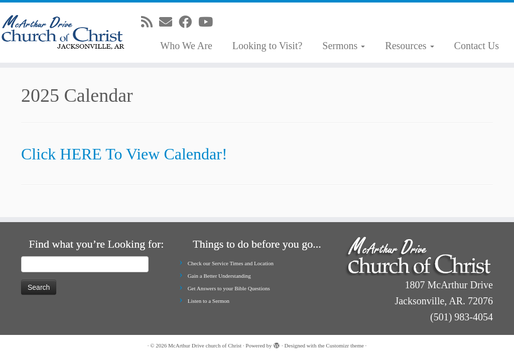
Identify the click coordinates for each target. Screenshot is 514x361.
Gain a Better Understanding (219, 276)
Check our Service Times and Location (231, 263)
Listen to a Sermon (208, 301)
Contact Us (476, 45)
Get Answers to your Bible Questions (229, 288)
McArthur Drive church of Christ (204, 345)
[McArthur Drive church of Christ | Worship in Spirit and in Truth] (60, 33)
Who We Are (186, 45)
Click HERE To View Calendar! (124, 154)
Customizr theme (344, 345)
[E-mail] (169, 22)
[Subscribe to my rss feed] (150, 22)
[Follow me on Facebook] (188, 22)
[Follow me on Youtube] (208, 22)
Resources (409, 45)
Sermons (343, 45)
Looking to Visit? (267, 45)
